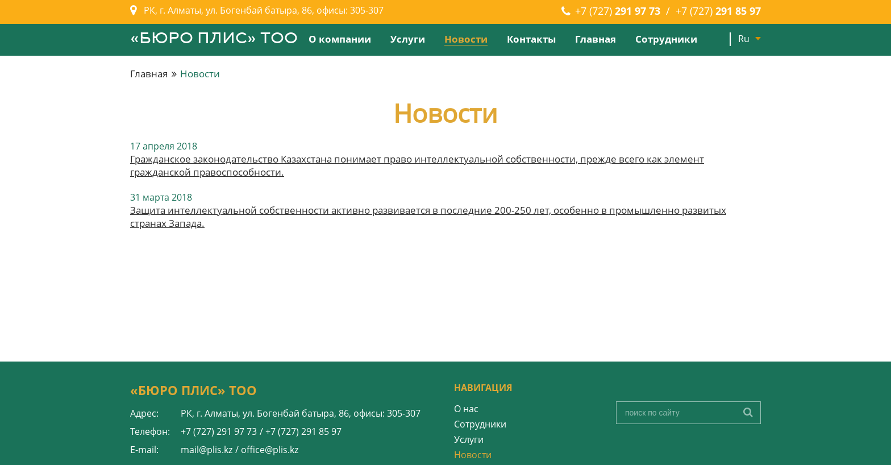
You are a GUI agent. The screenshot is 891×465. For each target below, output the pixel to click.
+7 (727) (617, 11)
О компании (340, 38)
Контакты (531, 38)
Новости (466, 38)
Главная (595, 38)
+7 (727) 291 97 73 (219, 431)
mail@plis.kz (206, 449)
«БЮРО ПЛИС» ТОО (214, 39)
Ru (744, 38)
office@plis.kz (269, 449)
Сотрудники (666, 38)
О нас (466, 408)
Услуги (407, 38)
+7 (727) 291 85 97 (303, 431)
